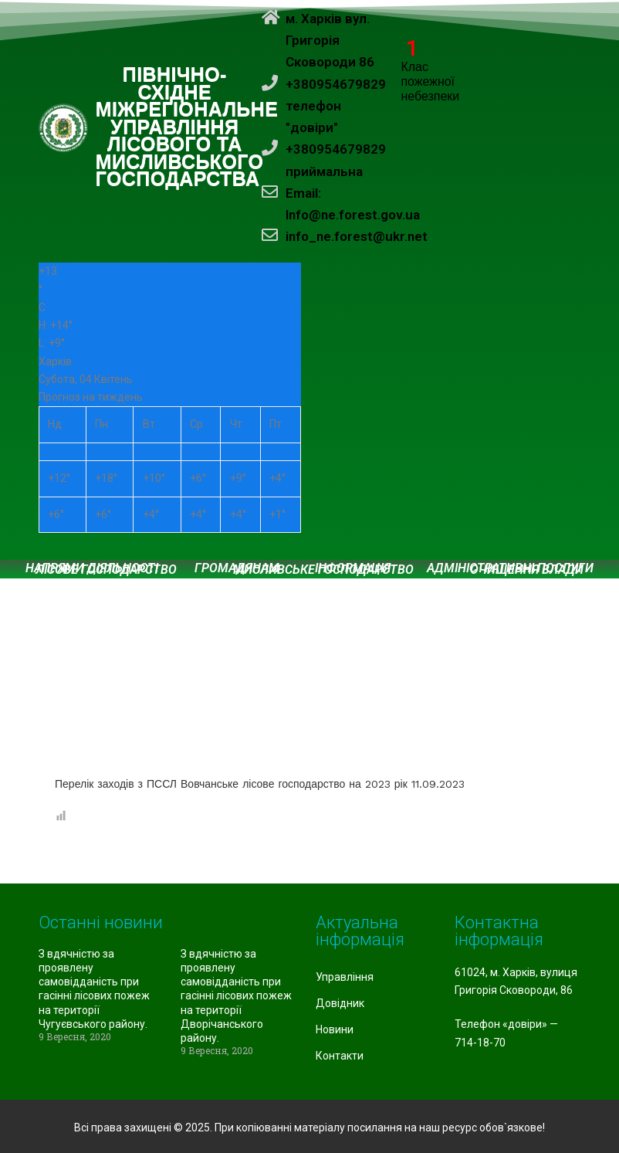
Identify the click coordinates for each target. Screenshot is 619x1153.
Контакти (340, 1056)
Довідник (340, 1003)
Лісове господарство (106, 570)
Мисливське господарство (323, 570)
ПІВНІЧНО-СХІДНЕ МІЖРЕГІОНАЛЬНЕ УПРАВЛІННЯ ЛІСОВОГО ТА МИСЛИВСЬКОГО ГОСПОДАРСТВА (187, 127)
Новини (334, 1029)
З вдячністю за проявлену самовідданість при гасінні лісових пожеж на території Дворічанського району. (236, 996)
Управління (345, 977)
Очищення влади (526, 570)
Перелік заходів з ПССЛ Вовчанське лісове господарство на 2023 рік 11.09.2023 (260, 784)
